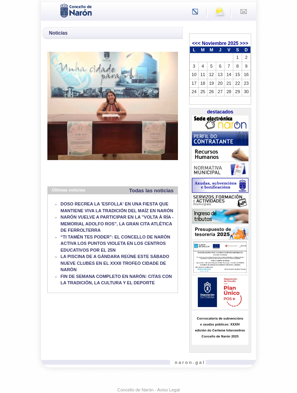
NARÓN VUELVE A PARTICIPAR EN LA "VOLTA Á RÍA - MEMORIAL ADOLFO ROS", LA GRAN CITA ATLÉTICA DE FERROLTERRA (117, 224)
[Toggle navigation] (49, 10)
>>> (244, 43)
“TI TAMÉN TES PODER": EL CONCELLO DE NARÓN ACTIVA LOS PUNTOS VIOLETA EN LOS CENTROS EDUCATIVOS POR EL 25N (115, 243)
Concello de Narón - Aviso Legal (148, 389)
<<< (196, 43)
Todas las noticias (151, 191)
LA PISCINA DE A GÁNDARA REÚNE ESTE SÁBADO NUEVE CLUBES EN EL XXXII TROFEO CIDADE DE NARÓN (115, 263)
